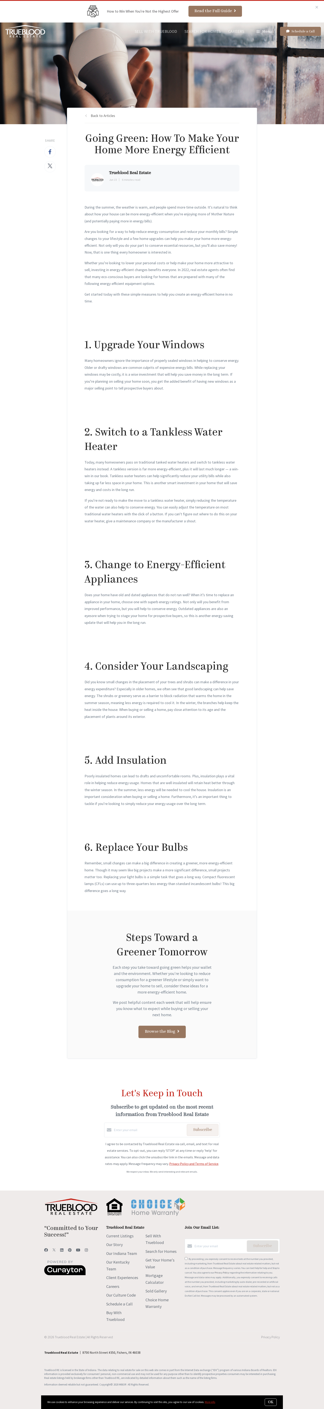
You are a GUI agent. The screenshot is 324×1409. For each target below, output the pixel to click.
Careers (236, 31)
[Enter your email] (149, 1130)
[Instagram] (86, 1250)
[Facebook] (46, 1250)
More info (210, 1402)
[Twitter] (54, 1250)
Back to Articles (103, 115)
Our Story (114, 1244)
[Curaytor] (65, 1274)
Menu (264, 31)
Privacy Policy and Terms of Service (193, 1164)
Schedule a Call (119, 1303)
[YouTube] (78, 1250)
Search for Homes (203, 31)
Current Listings (119, 1235)
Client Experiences (122, 1277)
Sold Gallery (156, 1290)
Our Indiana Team (121, 1253)
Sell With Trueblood (156, 31)
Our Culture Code (121, 1295)
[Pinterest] (69, 1250)
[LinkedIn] (61, 1250)
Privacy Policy (222, 1272)
